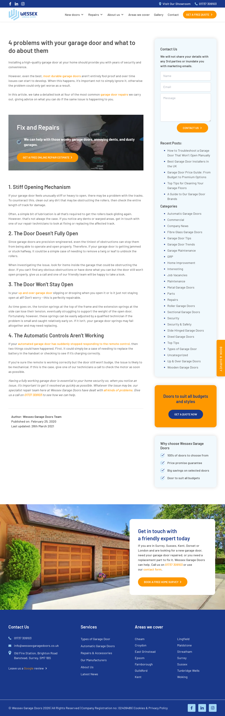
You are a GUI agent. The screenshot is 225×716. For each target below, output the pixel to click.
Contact (173, 15)
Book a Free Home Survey (162, 582)
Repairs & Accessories (96, 653)
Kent (138, 677)
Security (173, 318)
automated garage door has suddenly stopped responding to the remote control (74, 344)
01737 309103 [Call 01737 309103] (206, 4)
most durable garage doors (62, 76)
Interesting (175, 269)
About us (113, 15)
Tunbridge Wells (188, 670)
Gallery (158, 15)
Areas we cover (139, 15)
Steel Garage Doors (180, 336)
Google (29, 668)
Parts (171, 293)
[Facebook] (10, 4)
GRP (170, 256)
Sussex (182, 664)
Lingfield (183, 639)
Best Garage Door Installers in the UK (188, 163)
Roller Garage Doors (181, 306)
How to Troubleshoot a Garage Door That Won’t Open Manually (188, 152)
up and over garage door (35, 293)
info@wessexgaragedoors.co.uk (36, 645)
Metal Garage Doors (180, 287)
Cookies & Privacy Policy (151, 708)
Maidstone (184, 645)
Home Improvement (181, 263)
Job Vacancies (177, 275)
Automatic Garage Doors (184, 213)
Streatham (184, 651)
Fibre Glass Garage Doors (184, 232)
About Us (87, 667)
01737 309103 (174, 564)
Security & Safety (179, 324)
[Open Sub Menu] (82, 14)
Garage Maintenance (181, 250)
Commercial (175, 220)
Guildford (141, 670)
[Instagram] (23, 4)
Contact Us (192, 127)
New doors (72, 15)
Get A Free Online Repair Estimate (47, 157)
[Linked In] (16, 4)
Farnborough (144, 664)
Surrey (182, 658)
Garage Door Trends (181, 244)
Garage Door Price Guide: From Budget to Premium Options (189, 174)
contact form (152, 569)
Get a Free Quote (199, 14)
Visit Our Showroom (175, 4)
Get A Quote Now (185, 414)
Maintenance (176, 281)
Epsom (139, 658)
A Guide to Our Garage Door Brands (186, 196)
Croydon (140, 645)
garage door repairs (114, 94)
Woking (182, 677)
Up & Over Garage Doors (184, 361)
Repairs (93, 15)
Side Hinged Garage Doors (185, 330)
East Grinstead (145, 651)
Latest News (89, 674)
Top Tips (173, 343)
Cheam (139, 639)
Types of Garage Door (182, 349)
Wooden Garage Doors (182, 367)
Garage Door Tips (179, 238)
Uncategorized (177, 355)
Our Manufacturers (94, 660)
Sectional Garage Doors (183, 312)
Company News (177, 226)
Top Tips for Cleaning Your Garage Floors (185, 185)
